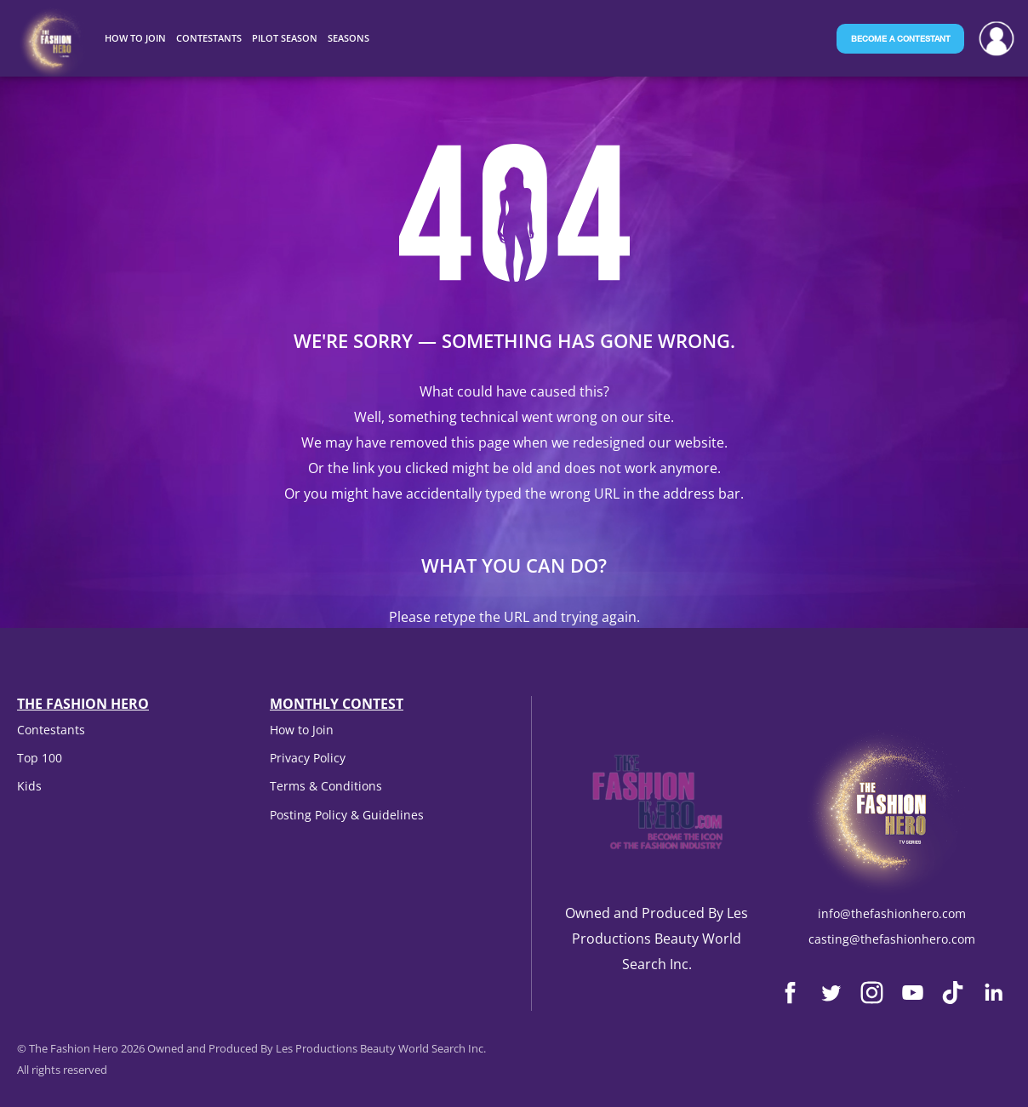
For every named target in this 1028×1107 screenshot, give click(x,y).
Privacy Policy (308, 758)
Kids (29, 786)
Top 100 (39, 758)
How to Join (302, 730)
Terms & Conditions (326, 786)
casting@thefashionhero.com (891, 939)
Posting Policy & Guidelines (347, 815)
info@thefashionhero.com (892, 913)
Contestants (51, 730)
